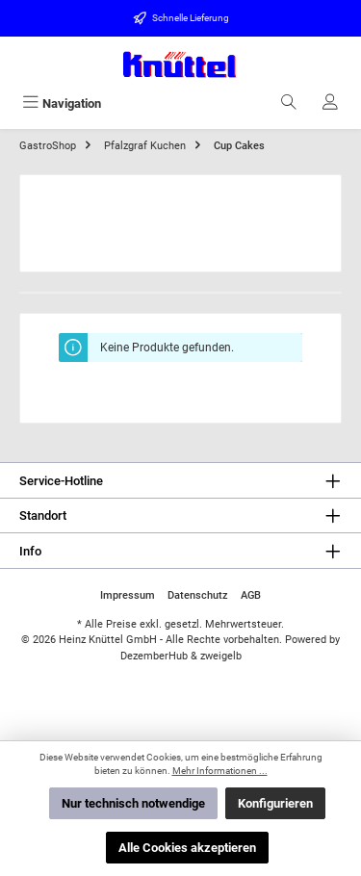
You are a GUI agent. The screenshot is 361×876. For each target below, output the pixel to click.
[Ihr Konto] (330, 103)
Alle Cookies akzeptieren (187, 847)
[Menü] (62, 103)
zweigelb (221, 656)
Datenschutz (198, 595)
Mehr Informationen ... (220, 770)
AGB (251, 595)
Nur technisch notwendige (133, 803)
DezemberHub (154, 656)
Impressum (127, 595)
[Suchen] (289, 103)
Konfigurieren (275, 803)
